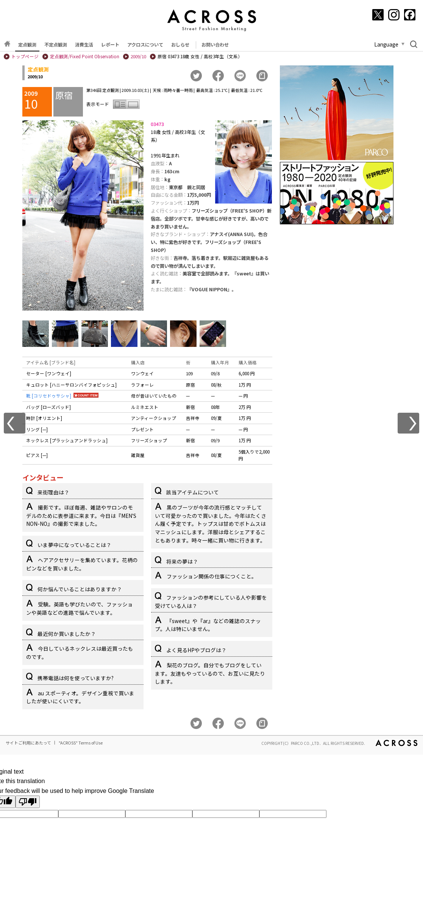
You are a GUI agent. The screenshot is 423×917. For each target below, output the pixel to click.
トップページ (25, 56)
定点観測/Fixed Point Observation (84, 56)
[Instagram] (394, 14)
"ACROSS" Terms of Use (81, 743)
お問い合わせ (215, 44)
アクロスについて (145, 44)
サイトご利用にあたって (28, 743)
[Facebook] (409, 14)
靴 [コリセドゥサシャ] (48, 396)
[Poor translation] (28, 802)
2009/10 (138, 56)
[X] (378, 14)
